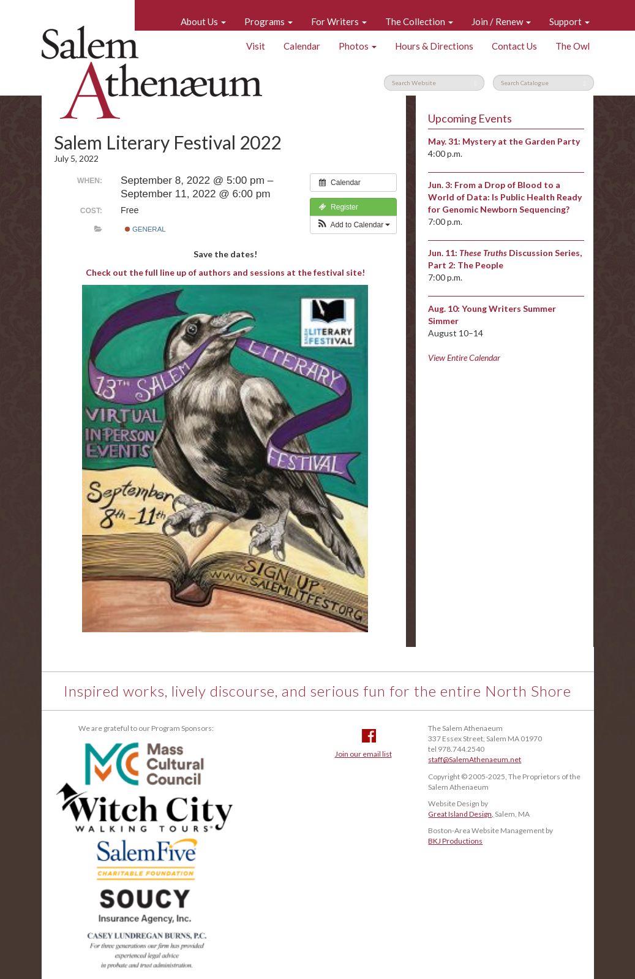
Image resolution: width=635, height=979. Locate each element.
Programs (268, 21)
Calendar (302, 45)
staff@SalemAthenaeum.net (474, 759)
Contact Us (514, 45)
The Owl (572, 45)
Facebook (369, 736)
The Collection (419, 21)
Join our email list (363, 753)
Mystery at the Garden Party (521, 141)
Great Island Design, (461, 813)
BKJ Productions (455, 840)
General (145, 229)
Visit (255, 45)
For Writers (339, 21)
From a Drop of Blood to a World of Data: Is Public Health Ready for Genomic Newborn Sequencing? (505, 197)
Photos (358, 45)
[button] (353, 224)
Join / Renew (501, 21)
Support (569, 21)
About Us (203, 21)
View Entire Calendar (464, 357)
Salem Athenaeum (152, 72)
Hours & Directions (434, 45)
